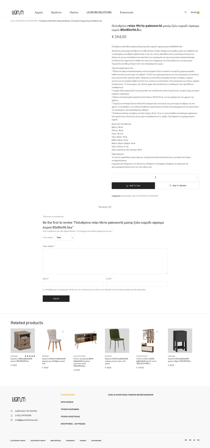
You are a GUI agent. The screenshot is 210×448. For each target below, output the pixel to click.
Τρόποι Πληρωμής (70, 409)
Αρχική (39, 12)
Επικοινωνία (126, 12)
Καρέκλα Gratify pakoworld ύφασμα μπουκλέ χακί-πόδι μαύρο (116, 361)
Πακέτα (74, 12)
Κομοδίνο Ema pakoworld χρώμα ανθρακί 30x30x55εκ (179, 360)
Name (46, 279)
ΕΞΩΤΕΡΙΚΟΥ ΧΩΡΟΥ (18, 441)
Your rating (48, 237)
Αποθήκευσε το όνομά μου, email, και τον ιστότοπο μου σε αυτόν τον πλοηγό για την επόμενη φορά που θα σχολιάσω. (96, 290)
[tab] (105, 207)
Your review (49, 246)
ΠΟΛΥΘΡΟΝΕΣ (32, 21)
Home (13, 21)
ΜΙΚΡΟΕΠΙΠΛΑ (56, 441)
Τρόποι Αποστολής (70, 416)
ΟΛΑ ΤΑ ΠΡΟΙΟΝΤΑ (139, 196)
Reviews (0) (105, 207)
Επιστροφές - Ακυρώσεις (73, 424)
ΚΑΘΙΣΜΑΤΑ (21, 21)
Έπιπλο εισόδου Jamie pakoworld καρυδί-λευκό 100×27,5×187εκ (146, 361)
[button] (178, 185)
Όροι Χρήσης (67, 402)
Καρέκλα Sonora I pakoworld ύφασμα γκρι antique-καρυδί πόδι (53, 361)
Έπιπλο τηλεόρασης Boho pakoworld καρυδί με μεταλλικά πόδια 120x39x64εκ (83, 362)
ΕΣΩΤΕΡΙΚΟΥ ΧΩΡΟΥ (38, 441)
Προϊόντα (56, 12)
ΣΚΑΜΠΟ (83, 441)
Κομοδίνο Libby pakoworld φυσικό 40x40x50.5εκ (21, 360)
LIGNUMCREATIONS (99, 12)
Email (109, 279)
